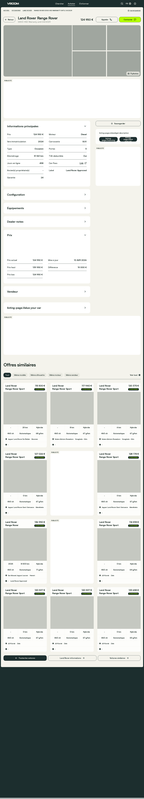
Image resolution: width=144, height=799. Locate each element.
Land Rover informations (72, 644)
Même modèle (23, 372)
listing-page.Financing (104, 136)
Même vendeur (76, 372)
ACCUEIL (10, 10)
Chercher (59, 3)
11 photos (129, 71)
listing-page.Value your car (124, 136)
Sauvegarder (130, 11)
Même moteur (59, 372)
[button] (27, 384)
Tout (11, 372)
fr (128, 3)
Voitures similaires (116, 644)
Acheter (71, 3)
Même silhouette (41, 372)
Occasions (19, 10)
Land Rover (31, 10)
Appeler (103, 19)
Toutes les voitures (28, 644)
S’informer (84, 3)
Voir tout (131, 372)
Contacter (126, 19)
